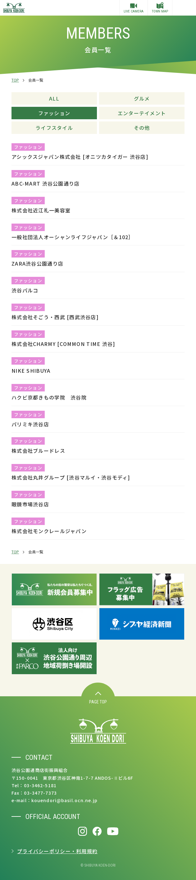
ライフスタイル (54, 127)
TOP (15, 80)
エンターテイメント (142, 113)
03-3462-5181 (40, 785)
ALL (54, 98)
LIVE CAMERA (134, 8)
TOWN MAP (160, 7)
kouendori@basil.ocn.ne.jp (64, 800)
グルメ (142, 98)
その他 (142, 127)
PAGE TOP (98, 698)
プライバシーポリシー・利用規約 (57, 851)
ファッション (54, 113)
